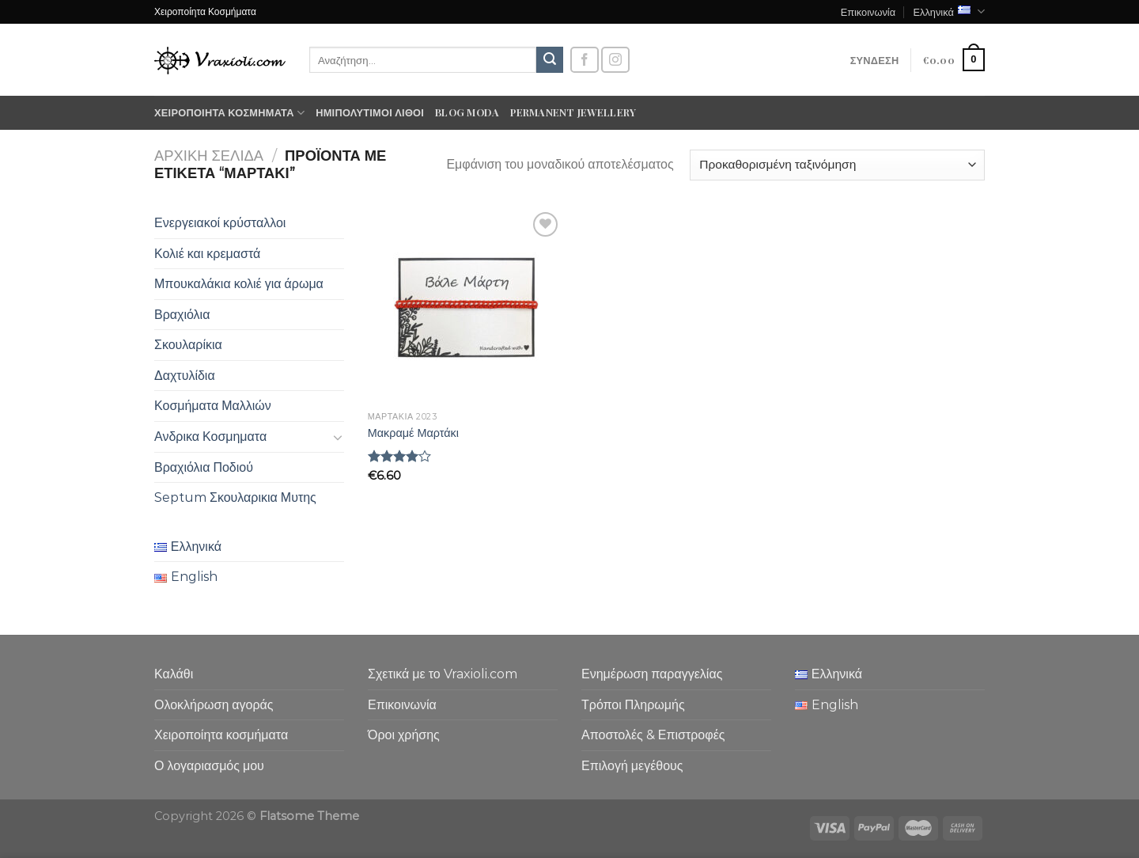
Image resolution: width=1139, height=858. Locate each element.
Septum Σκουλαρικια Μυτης (235, 497)
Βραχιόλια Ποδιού (203, 467)
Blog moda (467, 112)
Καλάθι (173, 673)
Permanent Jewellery (573, 112)
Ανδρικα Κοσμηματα (210, 436)
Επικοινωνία (868, 11)
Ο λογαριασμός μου (209, 765)
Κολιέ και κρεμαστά (207, 253)
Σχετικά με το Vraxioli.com (442, 673)
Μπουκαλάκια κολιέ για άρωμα (239, 283)
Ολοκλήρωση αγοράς (214, 704)
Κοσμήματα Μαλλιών (212, 405)
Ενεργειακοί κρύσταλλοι (220, 222)
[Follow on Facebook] (584, 60)
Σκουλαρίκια (188, 344)
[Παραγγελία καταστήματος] (837, 165)
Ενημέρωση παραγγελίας (651, 673)
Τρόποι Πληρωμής (633, 704)
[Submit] (549, 60)
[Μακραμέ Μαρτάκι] (465, 306)
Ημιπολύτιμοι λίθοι (370, 112)
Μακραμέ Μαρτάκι (413, 433)
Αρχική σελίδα (208, 155)
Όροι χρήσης (404, 734)
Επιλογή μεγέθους (632, 765)
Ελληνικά (949, 11)
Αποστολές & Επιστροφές (653, 734)
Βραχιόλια (182, 314)
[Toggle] (337, 436)
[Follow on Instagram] (615, 60)
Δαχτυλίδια (184, 375)
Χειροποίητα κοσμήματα (229, 112)
